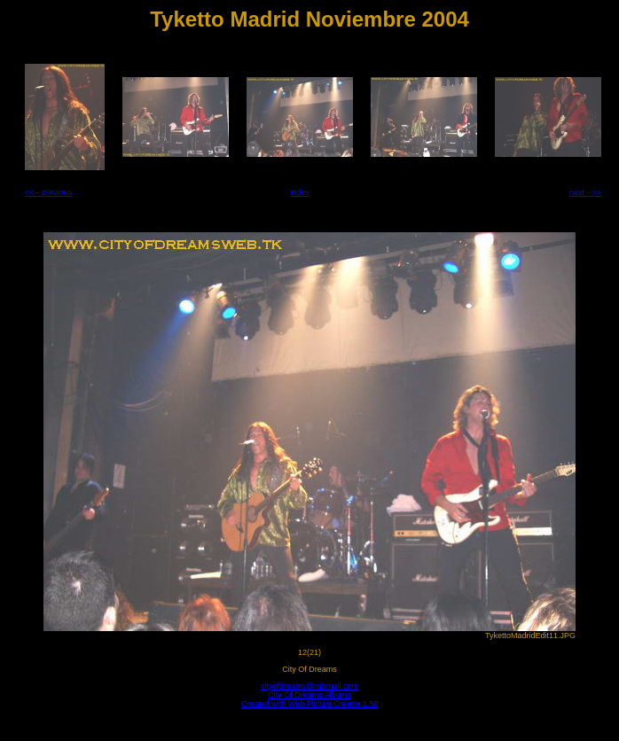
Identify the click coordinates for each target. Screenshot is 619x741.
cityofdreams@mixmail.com (309, 686)
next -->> (585, 192)
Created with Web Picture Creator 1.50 (309, 703)
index (300, 192)
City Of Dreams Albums (309, 694)
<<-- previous (48, 192)
